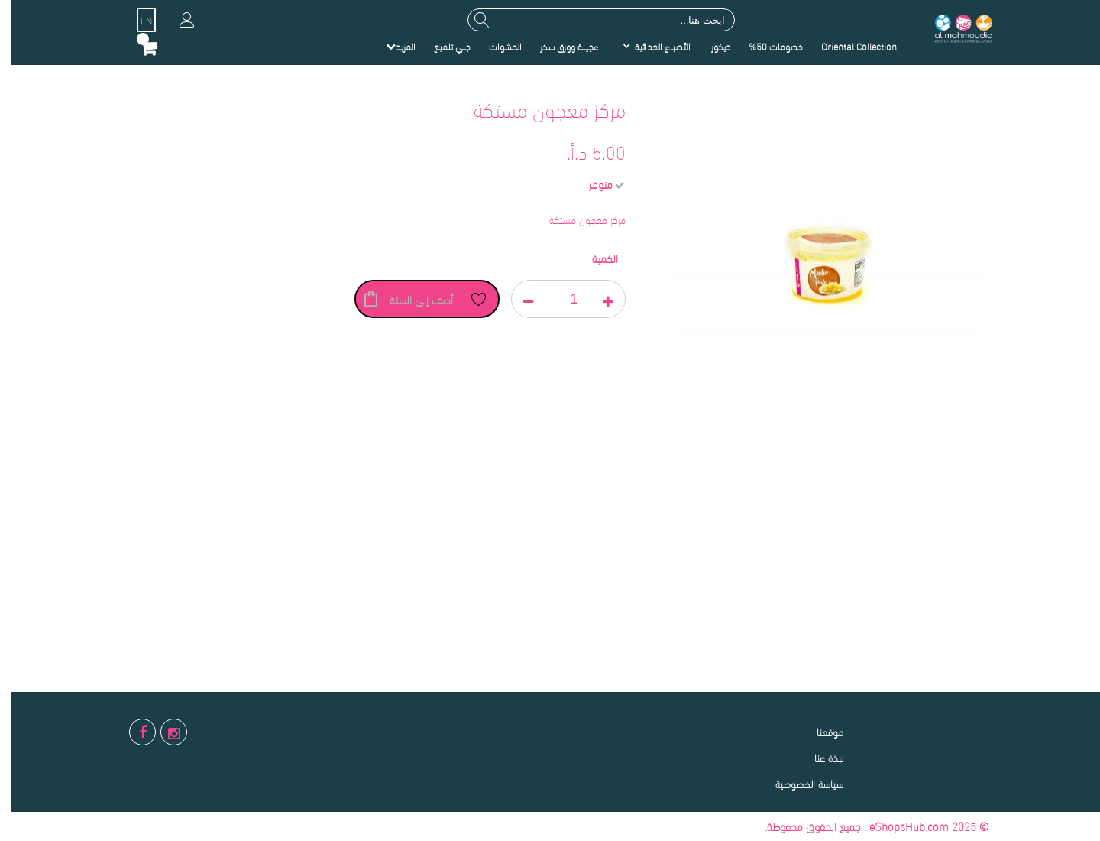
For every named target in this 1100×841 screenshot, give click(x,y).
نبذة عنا (818, 757)
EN (135, 20)
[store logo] (952, 27)
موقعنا (819, 731)
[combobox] (590, 19)
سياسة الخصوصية (799, 783)
